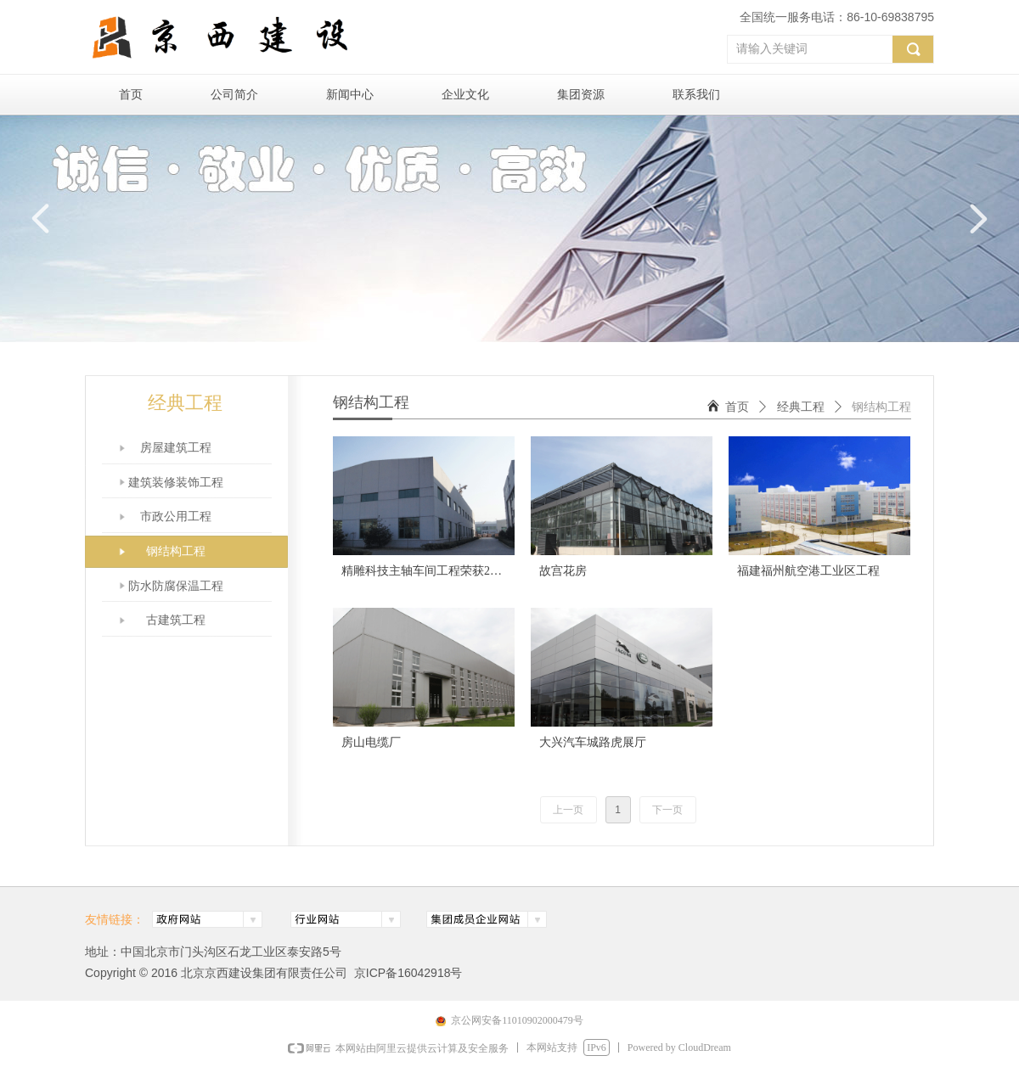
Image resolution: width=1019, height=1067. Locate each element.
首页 (737, 407)
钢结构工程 (881, 407)
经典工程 (801, 407)
